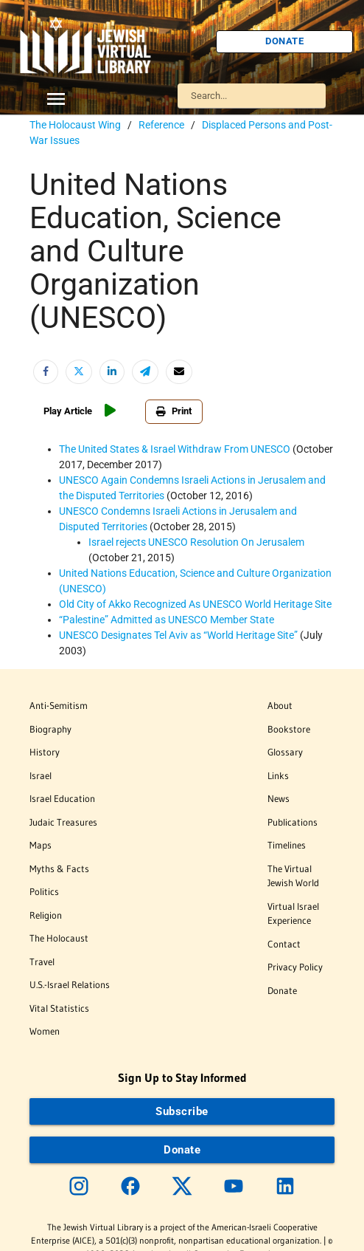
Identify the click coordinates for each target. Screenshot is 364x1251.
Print (174, 411)
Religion (45, 915)
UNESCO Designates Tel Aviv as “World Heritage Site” (179, 635)
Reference (161, 125)
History (44, 752)
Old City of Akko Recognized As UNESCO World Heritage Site (195, 604)
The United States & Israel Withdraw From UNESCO (174, 449)
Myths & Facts (59, 868)
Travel (42, 961)
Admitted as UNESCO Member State (166, 620)
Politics (44, 891)
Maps (40, 845)
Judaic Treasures (63, 822)
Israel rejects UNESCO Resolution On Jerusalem (196, 542)
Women (44, 1031)
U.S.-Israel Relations (69, 984)
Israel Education (62, 798)
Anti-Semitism (58, 705)
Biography (50, 729)
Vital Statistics (59, 1008)
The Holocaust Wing (75, 125)
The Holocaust (58, 938)
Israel (40, 775)
